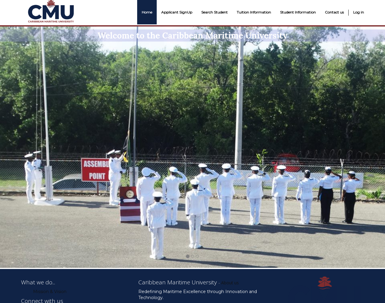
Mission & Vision (49, 291)
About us (230, 283)
